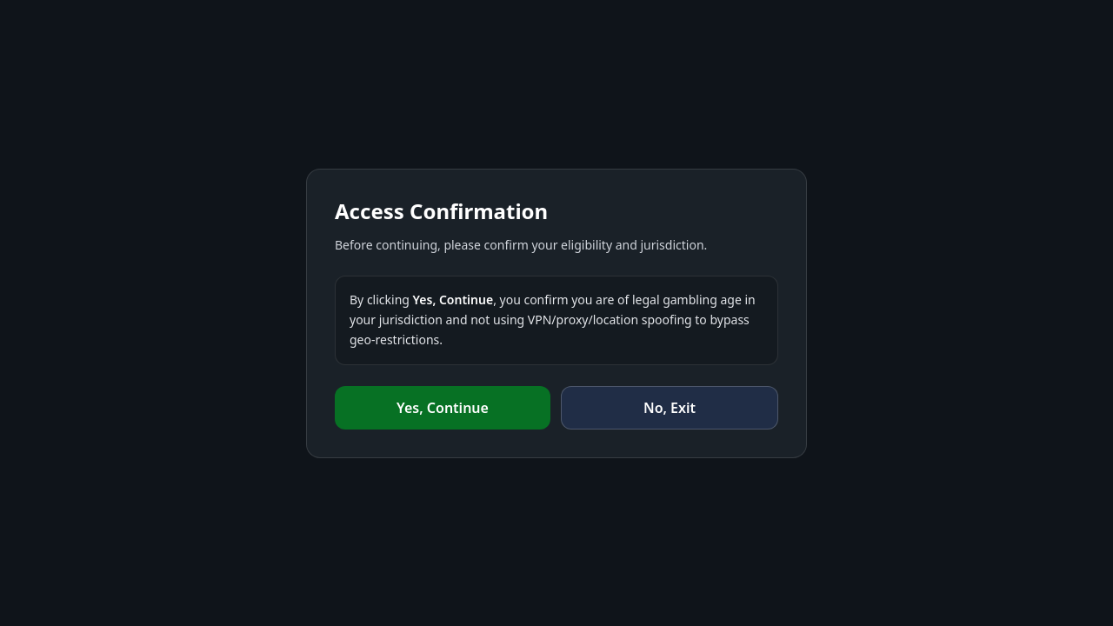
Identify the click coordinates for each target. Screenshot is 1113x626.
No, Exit (669, 407)
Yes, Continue (443, 407)
